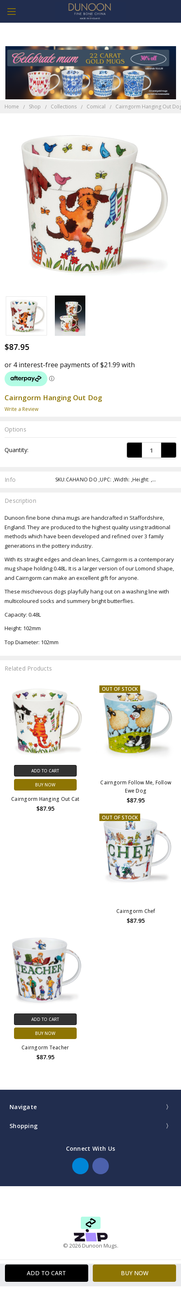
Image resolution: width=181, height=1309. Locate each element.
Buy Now (45, 785)
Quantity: (16, 450)
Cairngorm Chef (135, 911)
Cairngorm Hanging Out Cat (45, 798)
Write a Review (21, 409)
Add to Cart (45, 771)
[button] (90, 1235)
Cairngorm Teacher (45, 1047)
